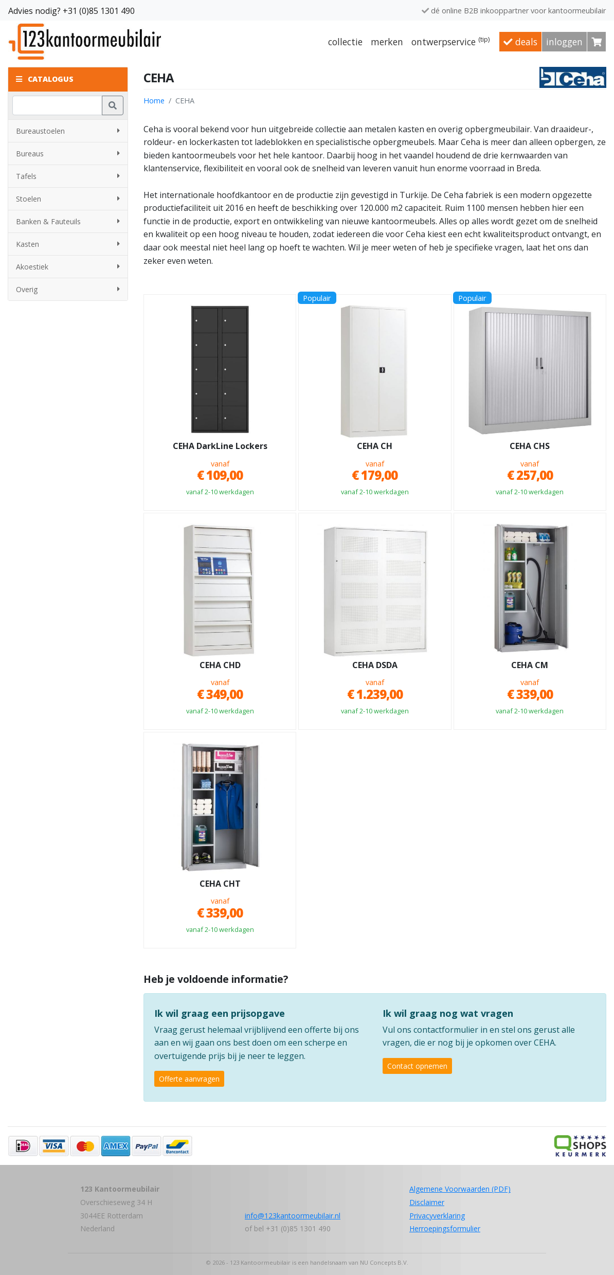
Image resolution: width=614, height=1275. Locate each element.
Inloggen (564, 41)
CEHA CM (529, 665)
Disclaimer (426, 1202)
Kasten (68, 244)
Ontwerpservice (450, 41)
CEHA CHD (220, 665)
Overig (68, 289)
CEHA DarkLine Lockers (220, 446)
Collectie (345, 41)
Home (154, 100)
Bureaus (68, 153)
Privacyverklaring (437, 1215)
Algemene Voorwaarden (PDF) (460, 1189)
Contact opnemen (417, 1066)
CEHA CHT (220, 884)
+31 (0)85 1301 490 (99, 10)
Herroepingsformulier (444, 1228)
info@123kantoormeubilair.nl (292, 1215)
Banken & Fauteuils (68, 221)
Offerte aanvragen (189, 1079)
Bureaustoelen (68, 131)
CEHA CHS (530, 446)
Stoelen (68, 199)
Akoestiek (68, 267)
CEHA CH (374, 446)
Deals (520, 41)
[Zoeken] (57, 105)
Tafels (68, 176)
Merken (387, 41)
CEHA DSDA (375, 665)
